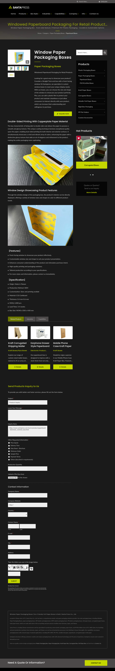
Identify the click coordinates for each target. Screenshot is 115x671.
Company (74, 14)
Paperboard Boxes (71, 33)
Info (84, 14)
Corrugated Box (73, 643)
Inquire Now (63, 114)
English (104, 1)
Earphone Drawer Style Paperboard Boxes (40, 346)
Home (13, 14)
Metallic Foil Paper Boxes (87, 101)
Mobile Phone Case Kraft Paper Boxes (62, 346)
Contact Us (93, 14)
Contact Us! (96, 663)
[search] (77, 2)
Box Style (35, 14)
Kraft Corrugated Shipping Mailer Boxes (17, 346)
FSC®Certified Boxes (87, 83)
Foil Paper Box (82, 643)
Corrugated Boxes (84, 96)
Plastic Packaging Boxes (86, 70)
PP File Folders (83, 112)
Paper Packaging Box (54, 643)
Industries (47, 14)
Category (46, 33)
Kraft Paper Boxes (84, 90)
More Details (91, 192)
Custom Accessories (85, 118)
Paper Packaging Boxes (57, 33)
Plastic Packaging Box (42, 643)
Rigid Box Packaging (85, 107)
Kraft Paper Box (64, 643)
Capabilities (60, 14)
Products (23, 14)
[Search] (88, 2)
